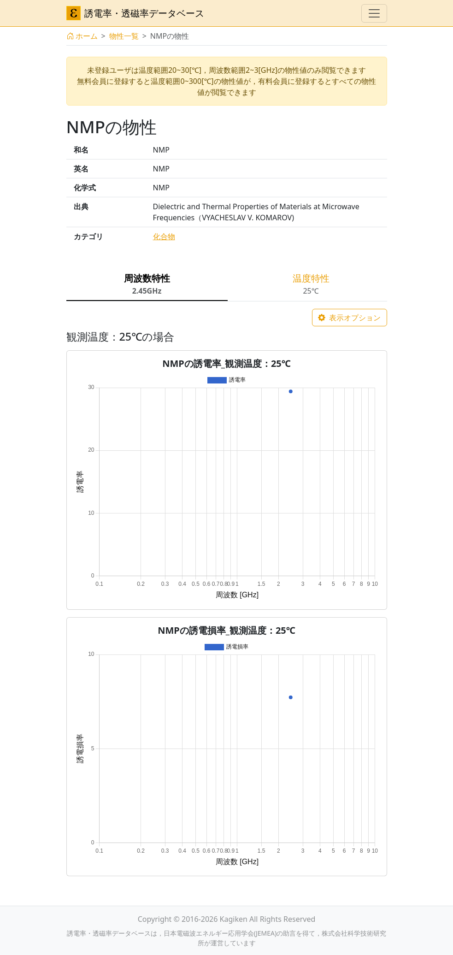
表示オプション (349, 317)
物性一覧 (124, 36)
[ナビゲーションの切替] (374, 13)
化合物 (164, 236)
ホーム (82, 36)
